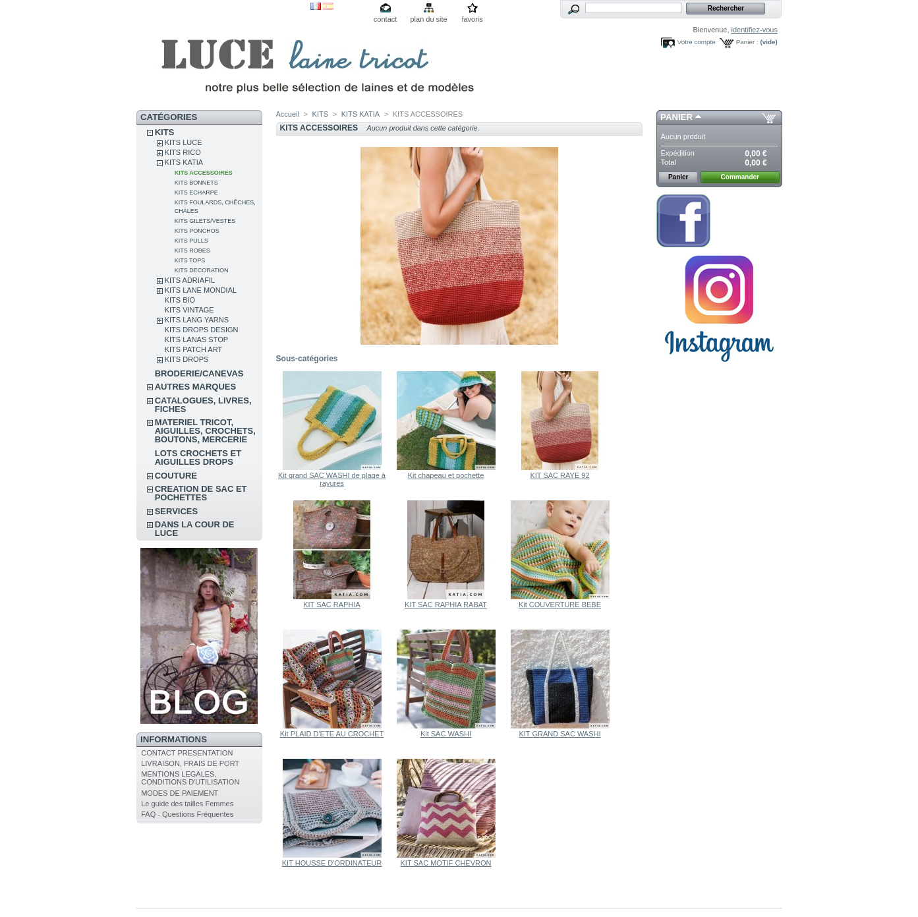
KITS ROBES (192, 250)
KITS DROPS (187, 359)
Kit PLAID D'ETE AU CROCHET (332, 734)
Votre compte (696, 41)
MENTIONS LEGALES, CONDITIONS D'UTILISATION (190, 778)
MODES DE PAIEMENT (179, 793)
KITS (165, 132)
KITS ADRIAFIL (190, 280)
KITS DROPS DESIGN (202, 330)
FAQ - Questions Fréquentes (187, 814)
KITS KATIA (184, 162)
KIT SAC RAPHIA (331, 604)
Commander (740, 177)
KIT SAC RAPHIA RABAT (446, 604)
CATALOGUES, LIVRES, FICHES (203, 405)
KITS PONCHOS (197, 230)
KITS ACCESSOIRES (204, 172)
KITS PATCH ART (193, 349)
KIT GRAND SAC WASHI (559, 734)
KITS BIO (180, 300)
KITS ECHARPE (196, 192)
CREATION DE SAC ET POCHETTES (201, 493)
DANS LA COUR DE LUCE (195, 528)
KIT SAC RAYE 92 (559, 475)
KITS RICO (183, 152)
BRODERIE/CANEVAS (199, 373)
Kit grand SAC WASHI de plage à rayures (332, 479)
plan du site (428, 19)
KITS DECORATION (202, 270)
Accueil (287, 114)
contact (385, 19)
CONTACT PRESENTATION (187, 753)
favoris (471, 19)
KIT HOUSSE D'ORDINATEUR (332, 863)
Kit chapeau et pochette (446, 475)
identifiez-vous (755, 30)
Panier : (747, 41)
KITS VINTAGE (189, 310)
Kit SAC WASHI (445, 734)
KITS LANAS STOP (196, 339)
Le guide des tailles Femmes (187, 804)
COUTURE (176, 476)
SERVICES (176, 511)
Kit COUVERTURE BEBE (560, 604)
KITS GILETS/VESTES (205, 221)
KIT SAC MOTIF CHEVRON (446, 863)
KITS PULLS (191, 240)
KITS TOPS (190, 260)
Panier (676, 117)
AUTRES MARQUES (196, 387)
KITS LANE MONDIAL (201, 290)
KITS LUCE (183, 142)
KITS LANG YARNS (197, 320)
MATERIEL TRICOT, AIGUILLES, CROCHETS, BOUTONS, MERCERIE (205, 430)
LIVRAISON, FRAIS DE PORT (190, 763)
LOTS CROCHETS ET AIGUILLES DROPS (198, 457)
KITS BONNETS (196, 182)
